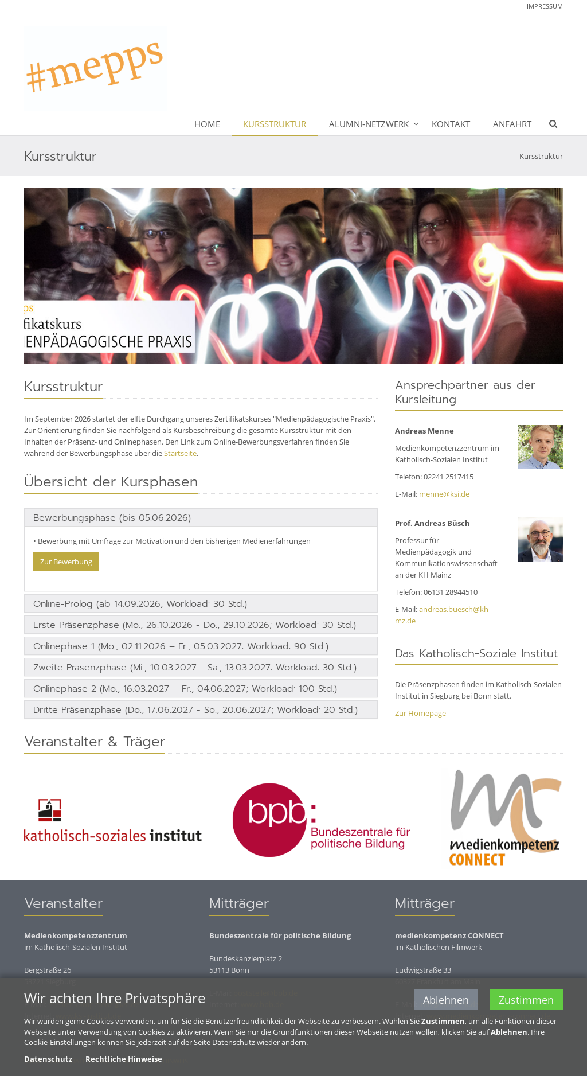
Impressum (545, 6)
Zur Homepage (420, 713)
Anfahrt (512, 124)
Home (207, 124)
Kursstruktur (274, 124)
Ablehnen (446, 1001)
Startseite (180, 453)
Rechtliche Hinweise (123, 1059)
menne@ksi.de (444, 494)
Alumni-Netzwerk (369, 124)
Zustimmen (526, 1001)
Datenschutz (48, 1059)
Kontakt (451, 124)
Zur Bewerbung (66, 561)
